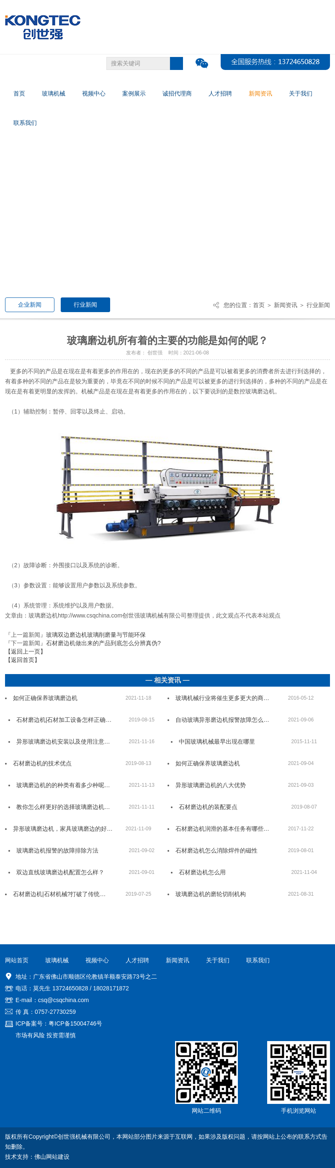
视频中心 (97, 960)
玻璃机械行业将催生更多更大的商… (222, 698)
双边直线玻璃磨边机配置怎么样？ (60, 872)
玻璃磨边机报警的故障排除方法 (57, 850)
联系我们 (258, 960)
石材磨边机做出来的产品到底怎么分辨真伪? (103, 643)
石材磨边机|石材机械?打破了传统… (59, 894)
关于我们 (217, 960)
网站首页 (16, 960)
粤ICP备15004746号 (75, 1023)
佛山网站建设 (52, 1156)
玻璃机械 (57, 960)
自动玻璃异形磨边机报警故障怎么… (222, 719)
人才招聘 (137, 960)
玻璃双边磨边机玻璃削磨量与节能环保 (96, 634)
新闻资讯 (285, 305)
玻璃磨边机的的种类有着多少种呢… (63, 785)
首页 (259, 305)
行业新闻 (85, 304)
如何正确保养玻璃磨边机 (45, 698)
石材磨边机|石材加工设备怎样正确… (64, 719)
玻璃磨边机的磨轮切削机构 (210, 894)
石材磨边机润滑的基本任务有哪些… (222, 828)
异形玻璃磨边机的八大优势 (210, 785)
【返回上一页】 (25, 651)
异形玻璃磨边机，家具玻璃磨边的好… (63, 828)
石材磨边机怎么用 (202, 872)
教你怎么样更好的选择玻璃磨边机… (63, 807)
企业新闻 (29, 304)
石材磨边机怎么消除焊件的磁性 (216, 850)
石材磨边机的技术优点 (42, 763)
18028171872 (111, 988)
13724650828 (70, 988)
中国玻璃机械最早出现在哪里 (217, 741)
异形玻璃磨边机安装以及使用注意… (63, 741)
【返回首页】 (22, 659)
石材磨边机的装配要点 (208, 807)
